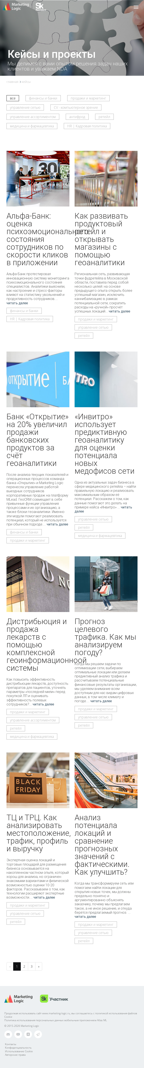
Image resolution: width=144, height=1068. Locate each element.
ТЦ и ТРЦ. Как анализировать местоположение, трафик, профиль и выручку (38, 833)
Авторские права (15, 1055)
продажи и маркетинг (88, 98)
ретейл (104, 116)
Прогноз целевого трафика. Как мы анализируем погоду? (105, 637)
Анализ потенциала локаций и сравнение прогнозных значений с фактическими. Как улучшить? (102, 845)
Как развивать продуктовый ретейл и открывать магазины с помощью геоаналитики (101, 239)
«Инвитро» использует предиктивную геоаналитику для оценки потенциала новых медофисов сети (104, 444)
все (13, 98)
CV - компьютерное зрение (76, 107)
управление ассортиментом (33, 116)
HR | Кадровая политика (87, 126)
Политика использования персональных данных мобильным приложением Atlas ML (55, 1020)
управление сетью (25, 107)
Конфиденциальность (18, 1047)
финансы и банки (43, 98)
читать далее (17, 303)
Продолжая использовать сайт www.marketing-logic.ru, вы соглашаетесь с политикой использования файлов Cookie (70, 1015)
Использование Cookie (19, 1051)
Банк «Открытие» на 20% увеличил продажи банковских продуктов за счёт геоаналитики (37, 440)
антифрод (77, 116)
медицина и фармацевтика (32, 126)
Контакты (10, 1044)
